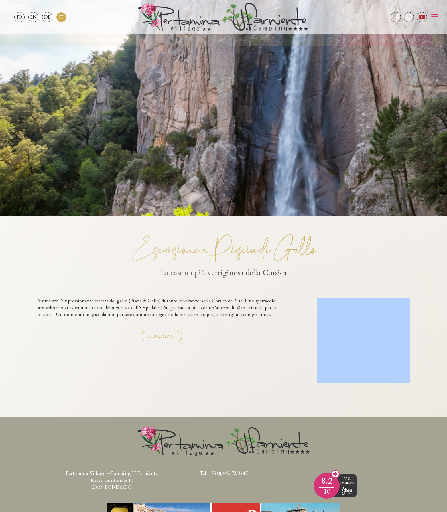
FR (19, 17)
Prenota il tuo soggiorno (385, 40)
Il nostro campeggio (170, 40)
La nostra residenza (95, 40)
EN (33, 17)
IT (61, 17)
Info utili (316, 40)
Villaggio (36, 40)
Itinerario (161, 336)
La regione (273, 40)
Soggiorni (230, 40)
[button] (435, 17)
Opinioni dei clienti (335, 474)
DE (47, 17)
